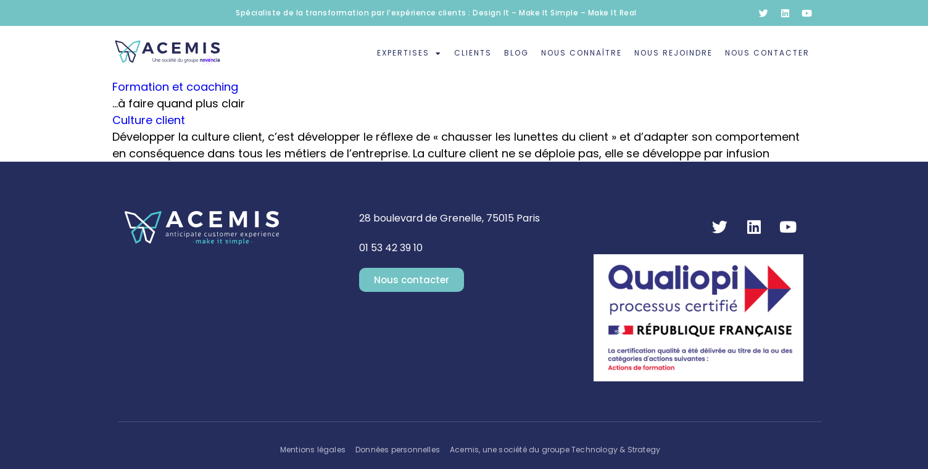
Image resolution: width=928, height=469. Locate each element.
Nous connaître (581, 53)
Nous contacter (767, 53)
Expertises (409, 54)
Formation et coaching (175, 86)
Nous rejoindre (673, 53)
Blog (516, 53)
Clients (473, 53)
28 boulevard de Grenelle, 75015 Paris (449, 218)
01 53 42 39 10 (391, 248)
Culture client (148, 120)
